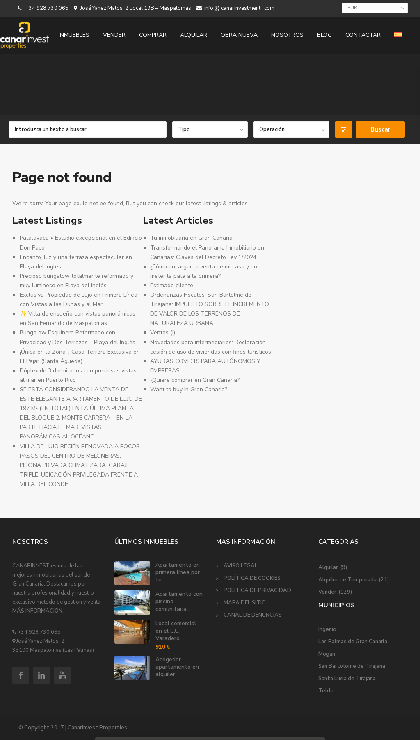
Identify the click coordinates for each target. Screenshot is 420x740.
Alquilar (328, 567)
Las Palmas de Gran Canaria (352, 641)
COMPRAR (153, 35)
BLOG (324, 35)
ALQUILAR (193, 35)
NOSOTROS (287, 35)
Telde (325, 691)
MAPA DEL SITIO (245, 602)
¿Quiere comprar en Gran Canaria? (195, 380)
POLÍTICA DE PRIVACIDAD (257, 590)
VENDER (114, 35)
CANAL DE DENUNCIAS (253, 615)
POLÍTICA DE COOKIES (252, 578)
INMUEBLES (74, 35)
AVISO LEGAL (241, 566)
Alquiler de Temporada (347, 579)
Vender (327, 592)
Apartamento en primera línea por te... (177, 572)
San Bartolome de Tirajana (351, 666)
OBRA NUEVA (239, 35)
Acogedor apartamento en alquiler (177, 667)
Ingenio (327, 629)
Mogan (326, 654)
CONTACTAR (363, 35)
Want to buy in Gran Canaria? (188, 389)
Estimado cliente (171, 285)
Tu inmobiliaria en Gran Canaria (191, 238)
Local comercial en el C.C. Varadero (175, 631)
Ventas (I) (162, 332)
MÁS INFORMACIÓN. (38, 611)
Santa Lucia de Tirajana (347, 678)
